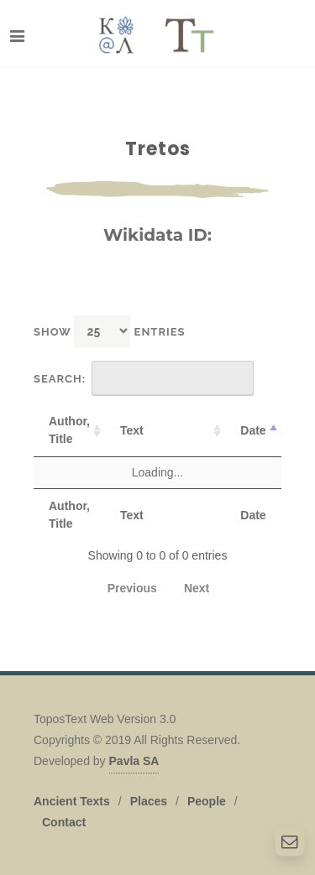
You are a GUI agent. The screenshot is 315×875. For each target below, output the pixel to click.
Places (148, 801)
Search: (144, 378)
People (206, 801)
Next (196, 588)
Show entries (110, 330)
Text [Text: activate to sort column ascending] (132, 430)
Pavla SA (134, 761)
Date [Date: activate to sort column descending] (252, 430)
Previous (132, 588)
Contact (64, 822)
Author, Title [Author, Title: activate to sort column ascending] (69, 429)
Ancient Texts (72, 801)
